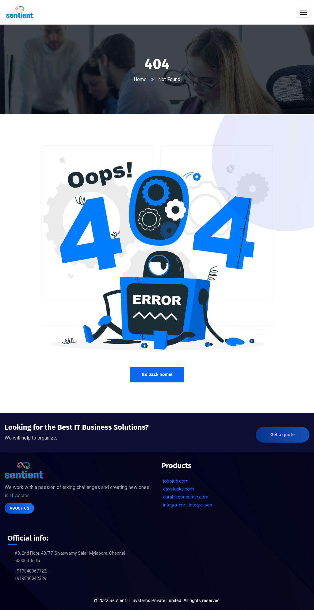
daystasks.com (178, 489)
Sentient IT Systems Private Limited (145, 600)
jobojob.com (175, 481)
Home (140, 79)
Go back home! (157, 374)
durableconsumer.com (185, 497)
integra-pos (200, 505)
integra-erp (174, 505)
